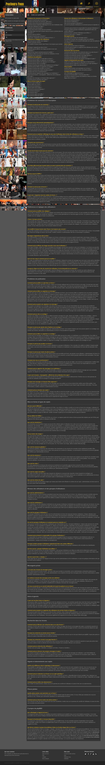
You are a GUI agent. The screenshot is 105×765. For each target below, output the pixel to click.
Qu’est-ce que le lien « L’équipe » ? (73, 34)
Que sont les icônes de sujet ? (35, 95)
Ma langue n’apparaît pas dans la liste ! (37, 47)
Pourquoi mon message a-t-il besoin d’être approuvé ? (41, 78)
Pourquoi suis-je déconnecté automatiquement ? (39, 23)
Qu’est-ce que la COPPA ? (34, 34)
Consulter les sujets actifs (12, 18)
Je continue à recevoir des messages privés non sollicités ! (79, 39)
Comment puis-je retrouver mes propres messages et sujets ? (80, 58)
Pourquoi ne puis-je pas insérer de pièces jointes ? (40, 70)
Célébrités (66, 758)
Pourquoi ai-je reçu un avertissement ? (37, 71)
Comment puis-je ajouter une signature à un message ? (41, 61)
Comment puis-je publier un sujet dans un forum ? (40, 58)
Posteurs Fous (15, 4)
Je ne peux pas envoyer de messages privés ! (76, 37)
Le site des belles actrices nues (69, 754)
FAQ (43, 755)
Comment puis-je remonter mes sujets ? (37, 79)
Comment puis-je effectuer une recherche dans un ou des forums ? (81, 52)
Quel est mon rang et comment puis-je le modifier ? (40, 52)
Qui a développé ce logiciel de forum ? (74, 73)
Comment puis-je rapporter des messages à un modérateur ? (43, 73)
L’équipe (44, 756)
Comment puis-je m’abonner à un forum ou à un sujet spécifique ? (81, 63)
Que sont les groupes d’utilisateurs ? (73, 23)
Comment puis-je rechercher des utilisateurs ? (76, 57)
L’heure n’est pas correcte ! (34, 42)
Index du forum (45, 753)
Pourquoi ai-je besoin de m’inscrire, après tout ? (39, 21)
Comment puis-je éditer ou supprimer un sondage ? (40, 66)
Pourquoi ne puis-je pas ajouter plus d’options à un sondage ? (43, 65)
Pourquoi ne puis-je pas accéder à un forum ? (39, 68)
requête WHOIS (80, 730)
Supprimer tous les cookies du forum (14, 23)
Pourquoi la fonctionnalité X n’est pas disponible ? (77, 74)
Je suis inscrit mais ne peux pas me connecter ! (39, 29)
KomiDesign (27, 762)
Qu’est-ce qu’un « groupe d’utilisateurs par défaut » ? (77, 32)
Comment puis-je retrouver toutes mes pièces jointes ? (78, 70)
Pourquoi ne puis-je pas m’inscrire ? (36, 36)
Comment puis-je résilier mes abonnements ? (75, 65)
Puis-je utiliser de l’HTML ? (34, 84)
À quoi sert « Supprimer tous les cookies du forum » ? (41, 37)
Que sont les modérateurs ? (71, 21)
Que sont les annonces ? (33, 90)
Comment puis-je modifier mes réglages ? (38, 41)
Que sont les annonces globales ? (36, 89)
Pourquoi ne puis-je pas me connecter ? (37, 20)
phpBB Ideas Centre (52, 722)
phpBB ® (12, 762)
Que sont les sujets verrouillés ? (35, 94)
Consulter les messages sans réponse (15, 21)
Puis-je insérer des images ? (34, 87)
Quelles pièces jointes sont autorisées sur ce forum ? (77, 68)
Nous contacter (45, 758)
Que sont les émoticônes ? (34, 86)
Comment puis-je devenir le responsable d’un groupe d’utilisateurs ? (81, 28)
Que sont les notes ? (32, 92)
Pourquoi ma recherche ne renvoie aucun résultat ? (77, 53)
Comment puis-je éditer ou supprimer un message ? (40, 60)
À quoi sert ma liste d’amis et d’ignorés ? (74, 45)
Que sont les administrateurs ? (72, 20)
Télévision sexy (67, 756)
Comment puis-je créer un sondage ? (36, 63)
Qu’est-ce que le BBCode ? (34, 82)
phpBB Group (69, 714)
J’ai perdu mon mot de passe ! (35, 28)
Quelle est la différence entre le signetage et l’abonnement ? (79, 61)
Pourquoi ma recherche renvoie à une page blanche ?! (78, 55)
